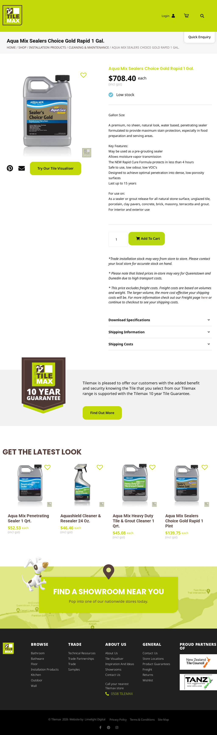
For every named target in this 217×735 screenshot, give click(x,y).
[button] (202, 16)
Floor (34, 663)
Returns (148, 674)
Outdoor (36, 679)
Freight (147, 669)
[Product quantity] (118, 239)
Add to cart (150, 238)
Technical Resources (82, 653)
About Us (111, 653)
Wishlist (148, 679)
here (204, 297)
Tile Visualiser (114, 658)
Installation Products (47, 47)
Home (11, 47)
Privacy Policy (118, 718)
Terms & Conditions (142, 718)
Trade (72, 663)
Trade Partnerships (81, 658)
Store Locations (153, 658)
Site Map (163, 718)
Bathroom (38, 653)
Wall (34, 684)
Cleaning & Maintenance (89, 47)
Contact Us (112, 674)
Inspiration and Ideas (119, 663)
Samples (74, 669)
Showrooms (113, 669)
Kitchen (36, 674)
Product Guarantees (156, 663)
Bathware (37, 658)
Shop (22, 47)
